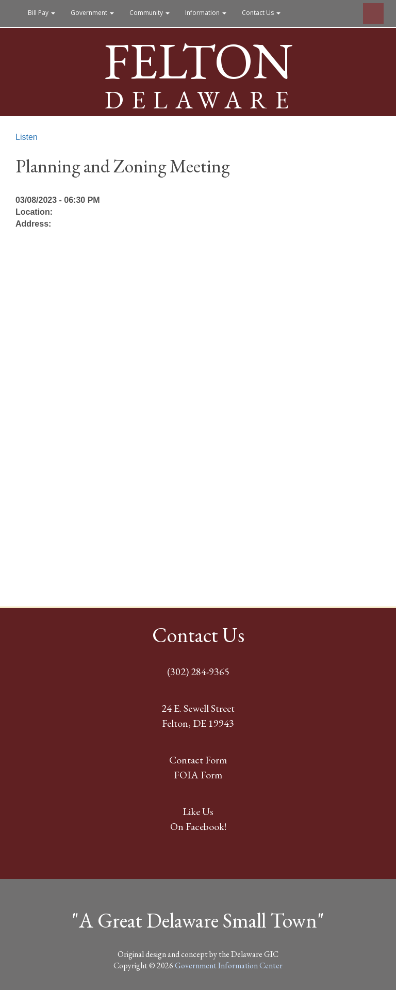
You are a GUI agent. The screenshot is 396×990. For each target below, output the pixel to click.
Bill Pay (41, 12)
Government (92, 12)
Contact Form (198, 760)
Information (205, 12)
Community (149, 12)
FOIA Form (198, 774)
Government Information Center (229, 965)
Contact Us (261, 12)
